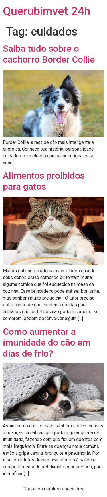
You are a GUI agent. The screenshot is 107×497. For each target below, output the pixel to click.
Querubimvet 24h (46, 11)
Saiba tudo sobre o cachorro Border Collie (49, 54)
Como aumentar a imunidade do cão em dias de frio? (46, 342)
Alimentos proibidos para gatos (44, 181)
